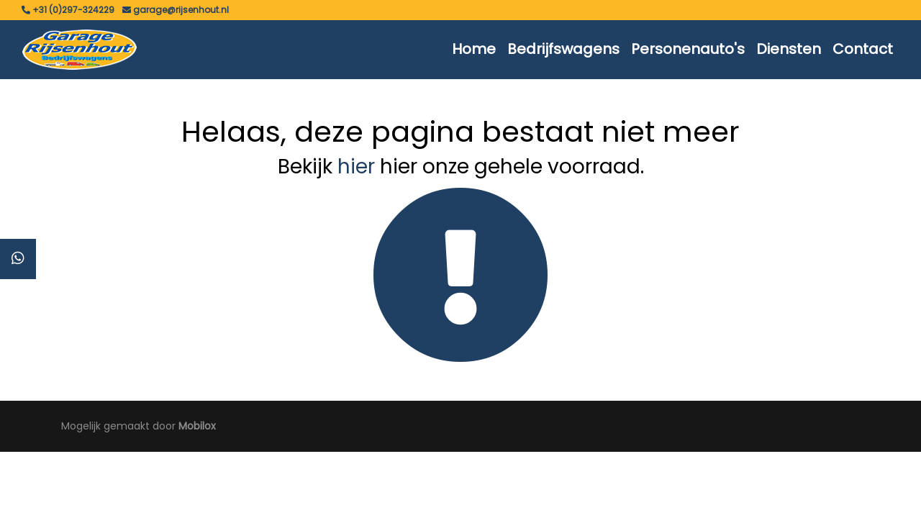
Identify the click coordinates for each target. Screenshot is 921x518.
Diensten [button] (788, 49)
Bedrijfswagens (563, 49)
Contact (862, 49)
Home (474, 49)
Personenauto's (688, 49)
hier (356, 167)
